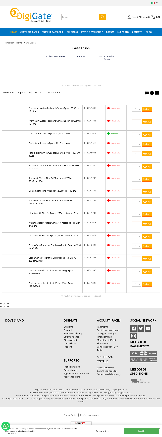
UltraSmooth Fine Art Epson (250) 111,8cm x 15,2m (54, 213)
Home (13, 31)
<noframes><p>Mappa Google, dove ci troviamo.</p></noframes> (30, 342)
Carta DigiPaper (29, 31)
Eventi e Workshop (92, 31)
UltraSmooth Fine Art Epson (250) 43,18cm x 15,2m (54, 235)
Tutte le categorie (52, 31)
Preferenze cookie (89, 415)
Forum (110, 31)
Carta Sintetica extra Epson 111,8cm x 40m (50, 143)
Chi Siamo (72, 31)
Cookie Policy (10, 433)
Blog (149, 31)
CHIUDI (159, 428)
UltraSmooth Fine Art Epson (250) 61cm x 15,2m (52, 190)
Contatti (137, 31)
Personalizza (102, 431)
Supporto (123, 31)
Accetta (141, 431)
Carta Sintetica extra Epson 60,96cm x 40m (50, 133)
